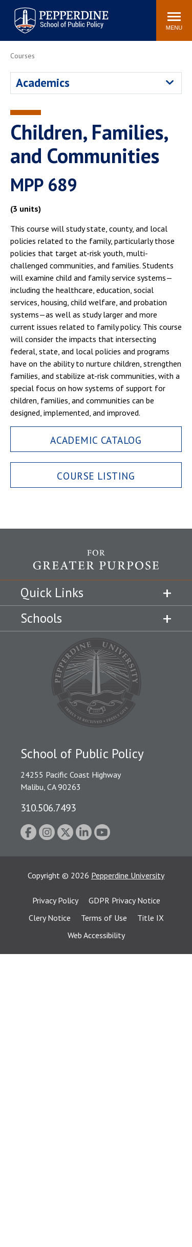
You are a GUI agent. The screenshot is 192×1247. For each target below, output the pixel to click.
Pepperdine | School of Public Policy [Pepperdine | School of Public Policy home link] (51, 14)
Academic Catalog (95, 440)
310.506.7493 (48, 807)
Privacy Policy (55, 900)
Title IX (150, 918)
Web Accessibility (96, 935)
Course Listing (96, 475)
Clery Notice (50, 918)
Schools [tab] (41, 618)
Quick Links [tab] (51, 592)
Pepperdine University (127, 875)
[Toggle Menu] (174, 20)
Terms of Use (104, 918)
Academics (43, 82)
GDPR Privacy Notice (124, 900)
